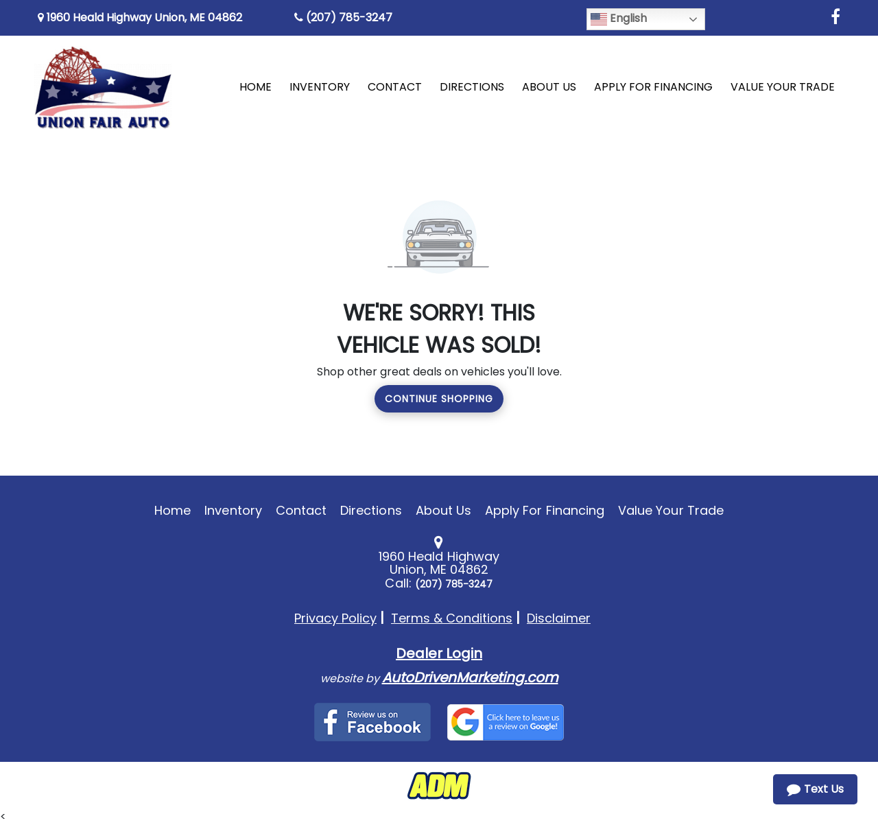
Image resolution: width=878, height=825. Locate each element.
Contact (301, 510)
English (619, 18)
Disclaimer (559, 618)
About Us (443, 510)
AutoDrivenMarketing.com (470, 677)
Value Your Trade (671, 510)
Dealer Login (439, 653)
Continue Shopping (439, 399)
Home (172, 510)
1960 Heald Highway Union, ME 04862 (140, 17)
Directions (371, 510)
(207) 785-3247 (343, 17)
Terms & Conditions (451, 618)
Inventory (232, 510)
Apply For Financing (544, 510)
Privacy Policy (335, 618)
